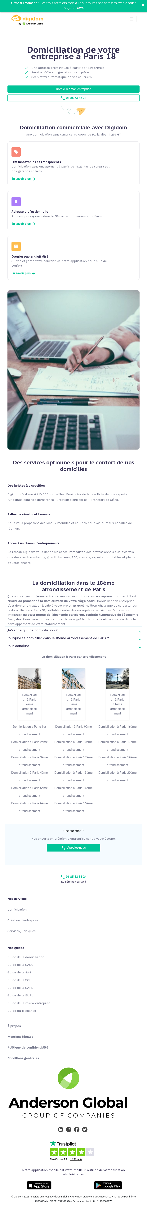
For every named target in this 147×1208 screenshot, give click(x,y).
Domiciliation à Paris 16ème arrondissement (117, 730)
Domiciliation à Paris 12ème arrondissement (73, 761)
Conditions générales (23, 1058)
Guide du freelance (21, 1011)
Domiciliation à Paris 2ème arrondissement (29, 745)
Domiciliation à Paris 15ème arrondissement (73, 807)
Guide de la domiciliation (25, 957)
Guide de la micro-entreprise (28, 1003)
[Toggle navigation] (131, 19)
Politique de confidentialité (27, 1047)
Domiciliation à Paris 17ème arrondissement (117, 745)
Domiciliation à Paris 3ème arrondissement (29, 761)
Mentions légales (20, 1037)
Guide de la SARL (20, 988)
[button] (73, 6)
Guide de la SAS (19, 972)
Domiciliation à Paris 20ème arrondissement (117, 776)
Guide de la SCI (18, 980)
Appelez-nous (73, 848)
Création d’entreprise (22, 920)
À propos (14, 1026)
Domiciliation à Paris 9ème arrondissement (73, 730)
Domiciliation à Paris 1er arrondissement (29, 730)
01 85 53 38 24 (73, 98)
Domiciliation (17, 909)
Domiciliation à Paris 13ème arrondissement (73, 776)
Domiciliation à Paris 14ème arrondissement (73, 791)
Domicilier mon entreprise (73, 89)
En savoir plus (23, 179)
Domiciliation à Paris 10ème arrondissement (73, 745)
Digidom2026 (73, 8)
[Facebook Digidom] (77, 1129)
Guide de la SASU (20, 965)
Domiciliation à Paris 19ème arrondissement (117, 761)
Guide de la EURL (20, 995)
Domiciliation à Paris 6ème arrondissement (29, 807)
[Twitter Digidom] (85, 1129)
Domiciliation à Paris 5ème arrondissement (29, 791)
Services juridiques (21, 931)
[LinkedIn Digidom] (61, 1129)
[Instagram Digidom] (69, 1129)
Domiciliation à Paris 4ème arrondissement (29, 776)
